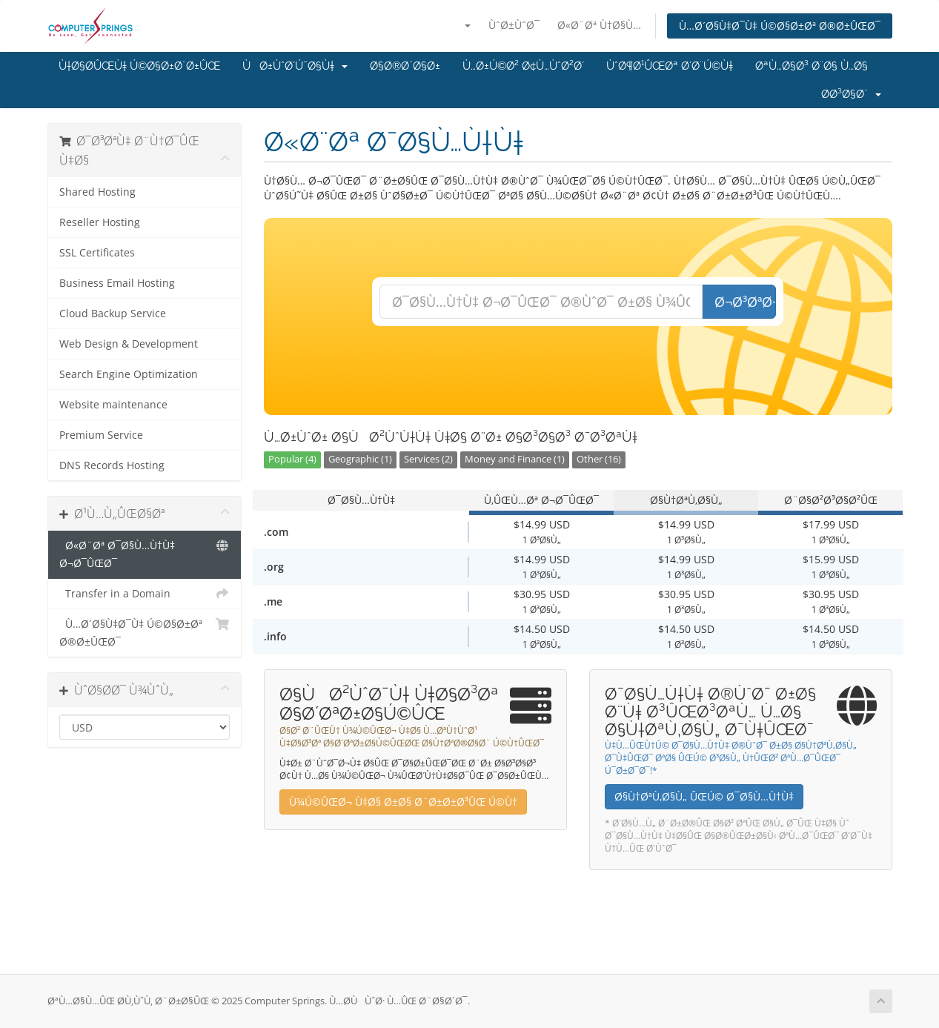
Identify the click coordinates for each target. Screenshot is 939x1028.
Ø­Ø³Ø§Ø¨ (851, 94)
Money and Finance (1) (515, 459)
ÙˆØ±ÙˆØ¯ (514, 25)
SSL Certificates (97, 252)
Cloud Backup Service (112, 313)
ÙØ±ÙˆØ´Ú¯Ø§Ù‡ (295, 66)
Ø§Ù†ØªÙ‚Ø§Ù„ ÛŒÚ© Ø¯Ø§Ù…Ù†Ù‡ (704, 796)
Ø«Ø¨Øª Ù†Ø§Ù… (599, 25)
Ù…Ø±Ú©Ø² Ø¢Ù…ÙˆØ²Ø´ (523, 66)
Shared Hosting (97, 192)
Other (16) (599, 459)
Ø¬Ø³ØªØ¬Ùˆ (745, 302)
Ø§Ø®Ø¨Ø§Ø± (405, 66)
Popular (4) (292, 459)
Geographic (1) (360, 459)
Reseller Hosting (99, 222)
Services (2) (428, 459)
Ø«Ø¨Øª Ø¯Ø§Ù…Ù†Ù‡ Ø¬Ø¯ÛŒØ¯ (144, 553)
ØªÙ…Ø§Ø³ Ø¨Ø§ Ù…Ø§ (811, 66)
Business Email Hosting (117, 283)
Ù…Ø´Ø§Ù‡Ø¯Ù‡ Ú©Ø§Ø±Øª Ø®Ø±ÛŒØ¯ (779, 26)
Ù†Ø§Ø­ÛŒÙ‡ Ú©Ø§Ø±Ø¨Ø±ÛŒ (139, 66)
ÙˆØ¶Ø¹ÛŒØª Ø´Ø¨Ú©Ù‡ (669, 66)
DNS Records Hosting (112, 465)
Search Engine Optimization (128, 374)
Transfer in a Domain (144, 594)
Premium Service (101, 435)
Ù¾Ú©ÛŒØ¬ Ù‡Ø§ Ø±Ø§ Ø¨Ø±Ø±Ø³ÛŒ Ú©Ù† (403, 802)
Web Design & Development (128, 344)
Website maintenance (113, 404)
